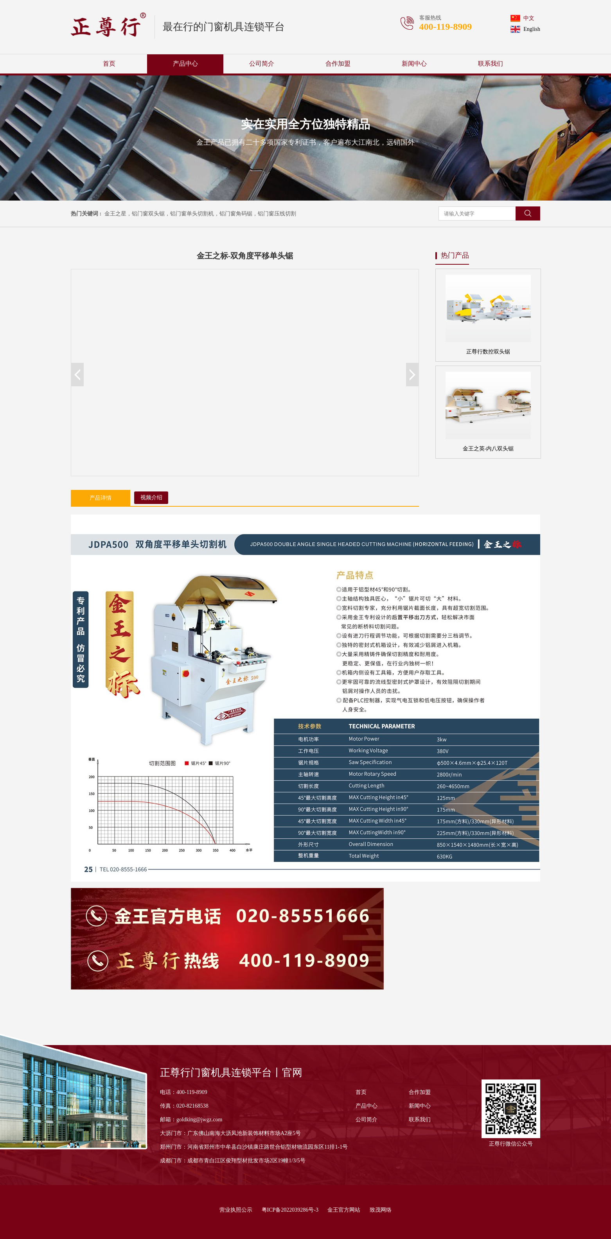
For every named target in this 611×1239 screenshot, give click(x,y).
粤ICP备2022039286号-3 (290, 1210)
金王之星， (118, 214)
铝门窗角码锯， (238, 214)
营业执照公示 (235, 1210)
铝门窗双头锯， (151, 214)
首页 (109, 63)
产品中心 (185, 63)
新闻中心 (414, 63)
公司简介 (261, 63)
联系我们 (490, 63)
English (525, 29)
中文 (522, 18)
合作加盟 (337, 63)
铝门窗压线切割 (277, 214)
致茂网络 (381, 1210)
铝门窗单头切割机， (194, 214)
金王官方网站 (343, 1210)
